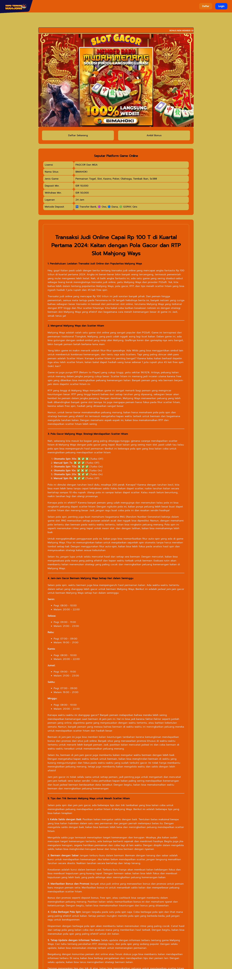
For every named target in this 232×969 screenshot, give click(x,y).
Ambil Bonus (154, 135)
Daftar (205, 6)
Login (221, 6)
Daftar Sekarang (78, 135)
